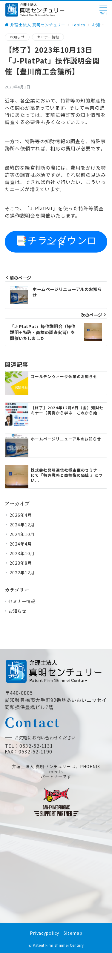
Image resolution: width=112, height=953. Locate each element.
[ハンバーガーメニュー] (103, 9)
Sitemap (73, 933)
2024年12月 (22, 525)
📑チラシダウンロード (56, 241)
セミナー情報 (48, 36)
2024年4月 (21, 544)
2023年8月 (21, 563)
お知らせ (17, 36)
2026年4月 (21, 515)
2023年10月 (22, 553)
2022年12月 (22, 573)
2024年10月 (22, 534)
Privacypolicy (44, 933)
